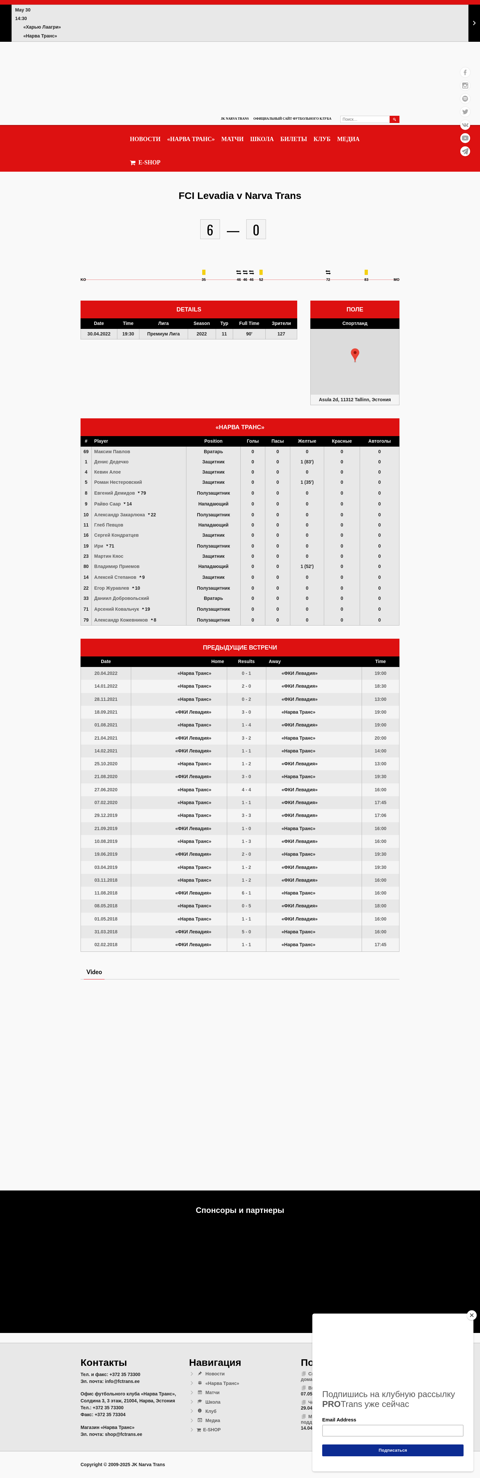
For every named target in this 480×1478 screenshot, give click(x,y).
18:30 (381, 686)
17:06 (381, 815)
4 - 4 (246, 789)
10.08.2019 (105, 841)
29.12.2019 (105, 815)
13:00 (381, 699)
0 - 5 (246, 905)
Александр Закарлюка (119, 514)
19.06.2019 (105, 854)
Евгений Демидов (114, 493)
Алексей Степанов (115, 577)
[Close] (472, 1315)
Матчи (232, 139)
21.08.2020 (105, 776)
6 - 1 (246, 893)
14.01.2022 (105, 686)
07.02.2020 (105, 802)
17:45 (381, 802)
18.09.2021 (105, 712)
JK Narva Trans (235, 118)
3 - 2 (246, 738)
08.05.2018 (105, 905)
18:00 (381, 905)
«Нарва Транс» (191, 139)
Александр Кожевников (121, 620)
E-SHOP (145, 162)
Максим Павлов (112, 451)
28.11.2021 (105, 699)
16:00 (381, 789)
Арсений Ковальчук (116, 609)
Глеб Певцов (108, 525)
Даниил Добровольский (121, 598)
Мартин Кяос (109, 556)
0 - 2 (246, 699)
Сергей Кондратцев (116, 535)
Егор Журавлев (111, 588)
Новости (145, 139)
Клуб (322, 139)
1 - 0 (246, 828)
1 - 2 (246, 763)
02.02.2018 (105, 944)
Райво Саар (107, 503)
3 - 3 (246, 815)
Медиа (348, 139)
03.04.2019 (105, 867)
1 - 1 (246, 750)
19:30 (381, 776)
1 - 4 (246, 724)
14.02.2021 (105, 750)
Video (94, 971)
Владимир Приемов (117, 566)
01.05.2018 (105, 919)
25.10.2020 (105, 763)
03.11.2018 (105, 880)
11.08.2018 (105, 893)
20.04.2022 (105, 673)
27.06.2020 (105, 789)
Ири (98, 546)
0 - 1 (246, 673)
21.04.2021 (105, 738)
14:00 (381, 750)
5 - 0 (246, 931)
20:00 (381, 738)
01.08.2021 (105, 724)
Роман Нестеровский (118, 482)
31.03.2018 (105, 931)
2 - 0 (246, 686)
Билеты (293, 139)
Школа (262, 139)
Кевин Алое (107, 472)
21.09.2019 (105, 828)
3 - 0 (246, 712)
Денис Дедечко (111, 461)
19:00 (381, 673)
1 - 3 (246, 841)
